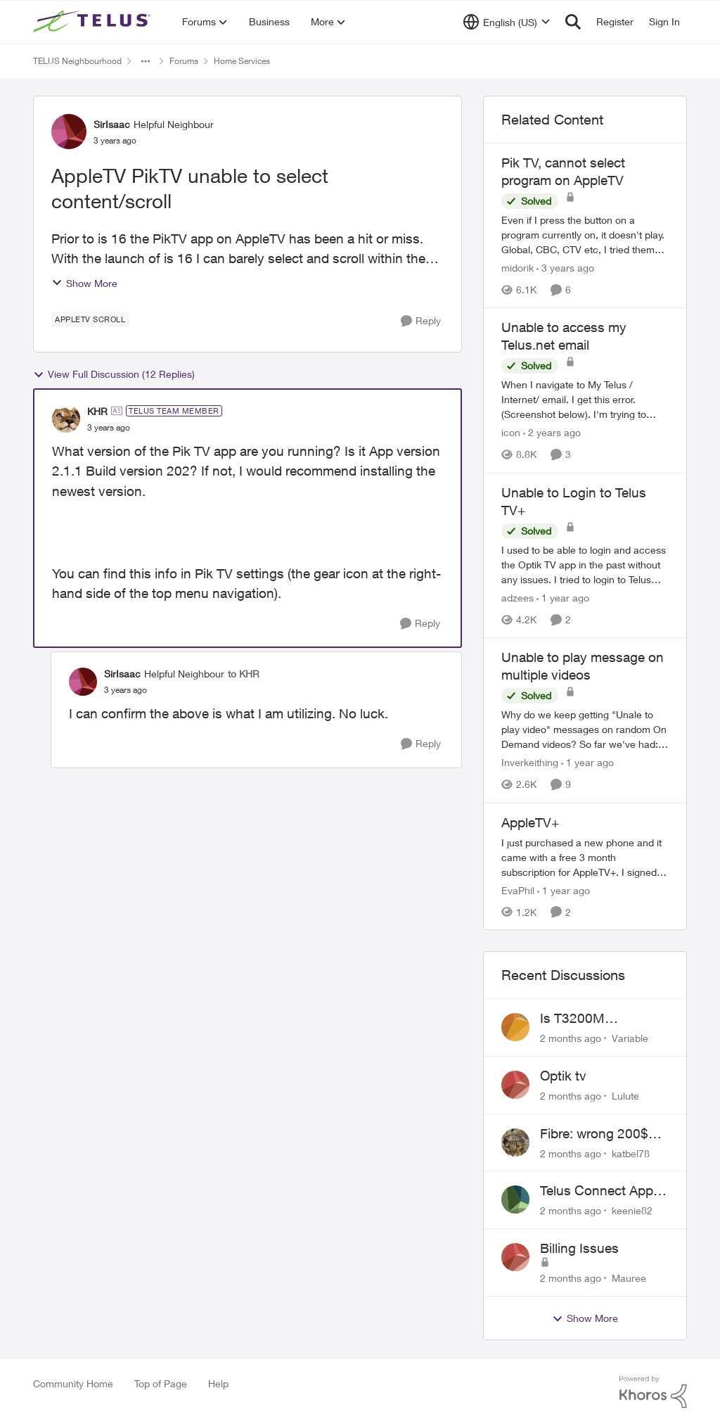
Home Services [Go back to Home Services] (242, 61)
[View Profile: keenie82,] (515, 1199)
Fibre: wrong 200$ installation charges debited (597, 1134)
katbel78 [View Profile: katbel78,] (631, 1153)
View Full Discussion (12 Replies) (114, 374)
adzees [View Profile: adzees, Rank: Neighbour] (517, 598)
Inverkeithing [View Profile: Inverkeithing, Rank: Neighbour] (529, 763)
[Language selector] (506, 22)
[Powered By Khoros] (653, 1392)
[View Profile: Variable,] (515, 1027)
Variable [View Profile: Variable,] (630, 1038)
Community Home (73, 1383)
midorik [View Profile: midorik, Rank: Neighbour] (517, 268)
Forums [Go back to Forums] (183, 61)
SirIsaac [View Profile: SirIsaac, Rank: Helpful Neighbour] (112, 124)
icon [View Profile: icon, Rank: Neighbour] (510, 433)
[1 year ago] (562, 597)
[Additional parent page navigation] (145, 61)
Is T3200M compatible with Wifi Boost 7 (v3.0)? (600, 1018)
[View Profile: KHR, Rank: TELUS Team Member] (66, 419)
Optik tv (563, 1075)
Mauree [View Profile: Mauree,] (629, 1278)
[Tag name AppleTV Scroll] (90, 319)
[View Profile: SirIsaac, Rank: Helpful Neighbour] (68, 131)
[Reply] (421, 321)
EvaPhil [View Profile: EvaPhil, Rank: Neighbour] (517, 890)
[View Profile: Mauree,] (515, 1257)
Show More (84, 283)
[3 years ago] (565, 267)
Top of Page (160, 1383)
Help (218, 1383)
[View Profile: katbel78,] (515, 1142)
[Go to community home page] (93, 22)
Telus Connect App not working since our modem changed (604, 1191)
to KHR (243, 674)
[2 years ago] (552, 433)
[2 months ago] (570, 1038)
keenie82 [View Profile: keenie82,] (632, 1210)
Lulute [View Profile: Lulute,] (625, 1096)
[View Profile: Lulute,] (515, 1085)
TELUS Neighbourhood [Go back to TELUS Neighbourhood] (77, 61)
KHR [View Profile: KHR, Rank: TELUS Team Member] (97, 411)
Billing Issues (579, 1248)
